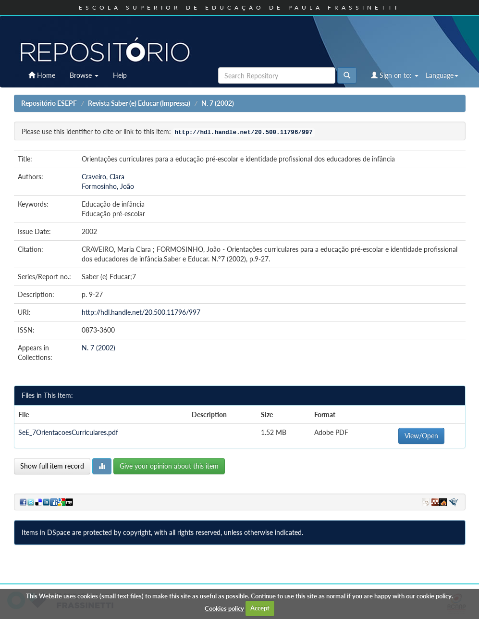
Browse (84, 75)
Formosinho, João (108, 186)
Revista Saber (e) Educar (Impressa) (139, 103)
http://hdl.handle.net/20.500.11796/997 (141, 312)
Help (120, 75)
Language (442, 75)
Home (41, 75)
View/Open (421, 436)
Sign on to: (394, 75)
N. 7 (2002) (217, 103)
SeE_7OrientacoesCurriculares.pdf (68, 432)
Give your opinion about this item (169, 466)
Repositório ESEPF (49, 103)
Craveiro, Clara (103, 177)
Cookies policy (224, 608)
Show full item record (52, 466)
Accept (260, 608)
